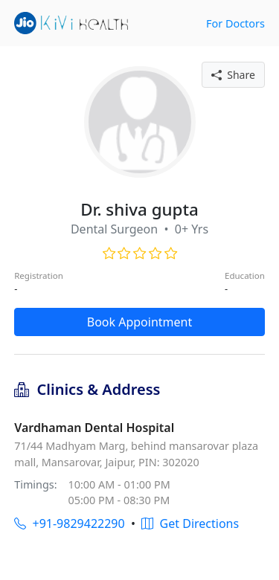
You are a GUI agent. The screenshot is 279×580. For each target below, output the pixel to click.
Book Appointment (140, 322)
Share (233, 75)
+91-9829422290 (69, 523)
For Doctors (235, 23)
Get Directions (190, 523)
